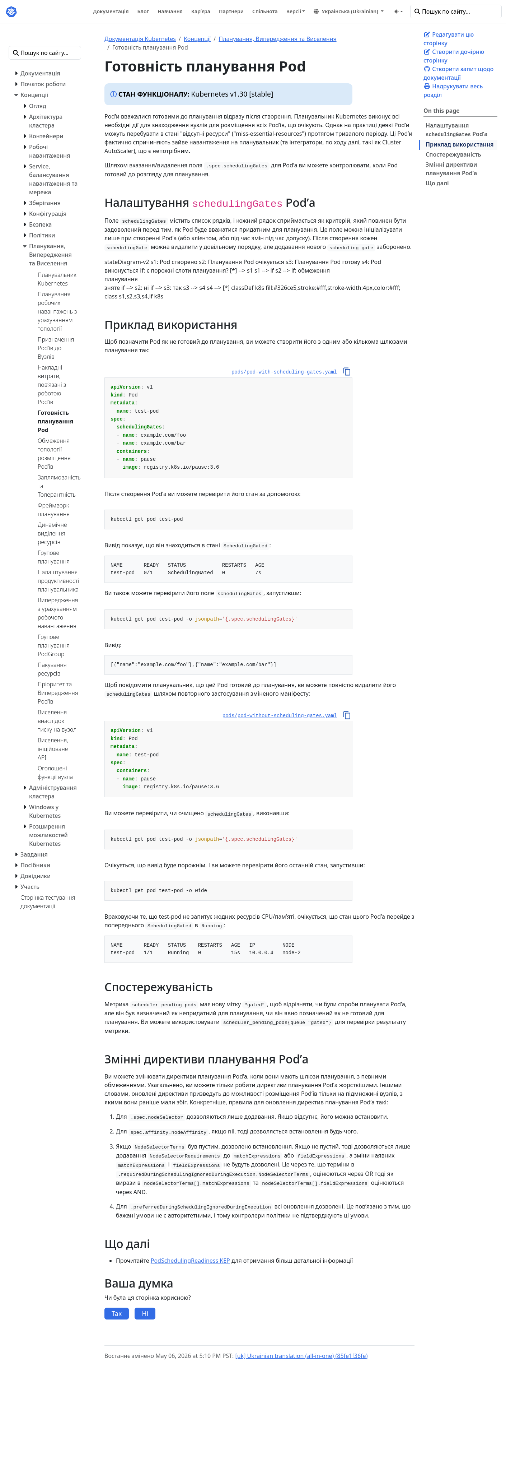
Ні (145, 1313)
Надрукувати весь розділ (453, 90)
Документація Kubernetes (140, 39)
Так (117, 1313)
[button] (348, 11)
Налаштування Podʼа (456, 129)
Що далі (437, 183)
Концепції (197, 39)
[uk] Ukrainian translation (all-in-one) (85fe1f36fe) (301, 1356)
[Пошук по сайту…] (456, 11)
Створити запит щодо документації (458, 73)
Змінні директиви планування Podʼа (451, 169)
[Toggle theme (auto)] (398, 11)
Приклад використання (459, 144)
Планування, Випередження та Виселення (277, 39)
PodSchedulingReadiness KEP (190, 1261)
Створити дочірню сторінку (453, 56)
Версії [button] (293, 11)
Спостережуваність (453, 154)
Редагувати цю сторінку (448, 39)
